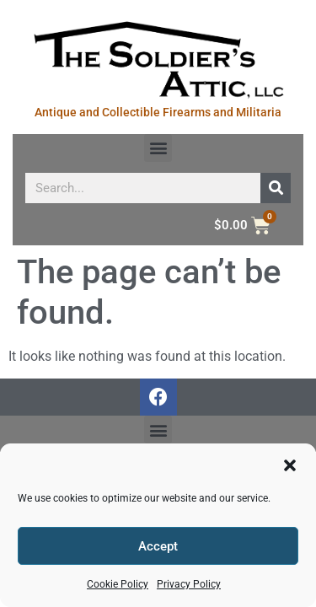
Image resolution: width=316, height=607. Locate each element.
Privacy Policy (189, 584)
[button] (289, 465)
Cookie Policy (117, 584)
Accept (158, 546)
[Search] (275, 188)
